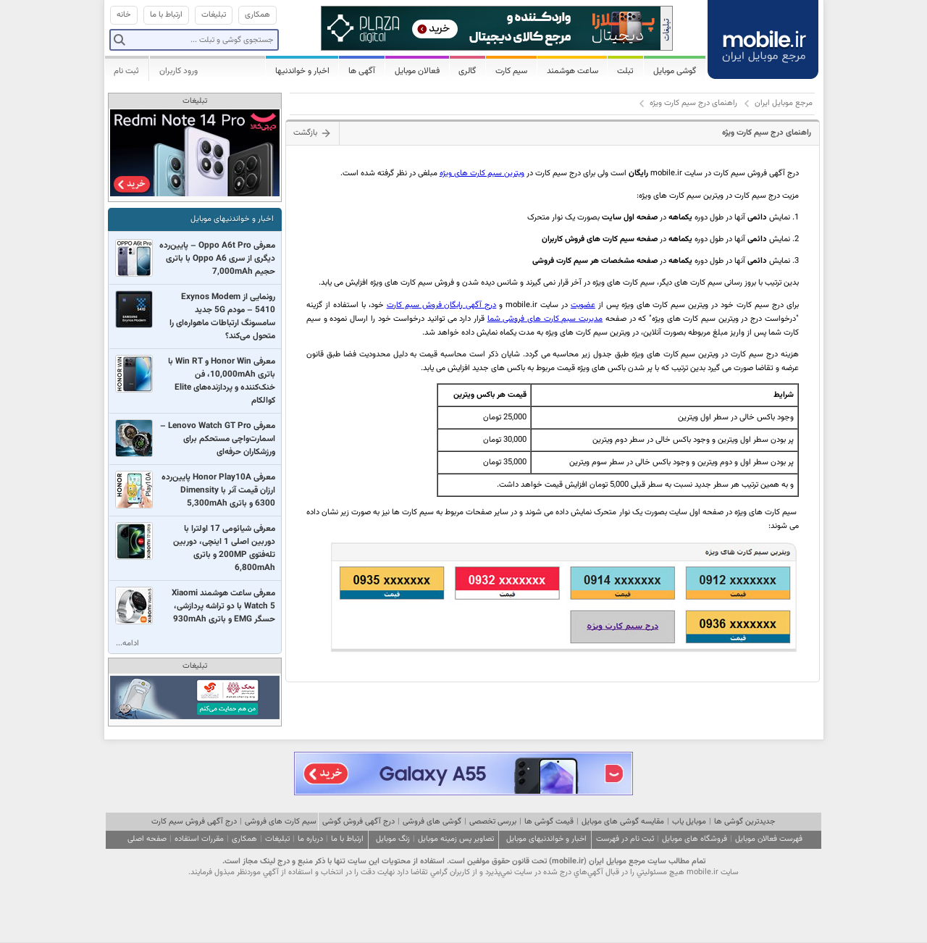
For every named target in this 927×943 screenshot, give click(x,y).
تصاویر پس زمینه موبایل (456, 839)
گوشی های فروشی (432, 822)
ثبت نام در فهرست (625, 839)
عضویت (583, 305)
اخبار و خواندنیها (302, 70)
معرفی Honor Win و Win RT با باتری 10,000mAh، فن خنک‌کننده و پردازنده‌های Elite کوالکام (221, 381)
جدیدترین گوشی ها (744, 822)
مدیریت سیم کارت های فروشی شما (545, 319)
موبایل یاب (689, 822)
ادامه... (127, 643)
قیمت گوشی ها (549, 822)
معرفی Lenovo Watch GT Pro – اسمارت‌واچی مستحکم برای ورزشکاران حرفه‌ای (217, 438)
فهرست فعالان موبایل (768, 839)
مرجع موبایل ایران (784, 103)
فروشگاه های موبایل (694, 839)
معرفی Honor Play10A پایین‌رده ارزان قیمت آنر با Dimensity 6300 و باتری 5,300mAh (218, 490)
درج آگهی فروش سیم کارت (194, 822)
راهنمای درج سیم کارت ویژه (693, 103)
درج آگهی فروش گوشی (358, 822)
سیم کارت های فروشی (280, 822)
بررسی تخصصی (492, 822)
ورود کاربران (178, 70)
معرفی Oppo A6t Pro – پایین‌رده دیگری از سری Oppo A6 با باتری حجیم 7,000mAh (217, 258)
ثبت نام (126, 70)
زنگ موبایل (393, 839)
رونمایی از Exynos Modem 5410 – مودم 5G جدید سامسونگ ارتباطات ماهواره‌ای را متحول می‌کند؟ (222, 316)
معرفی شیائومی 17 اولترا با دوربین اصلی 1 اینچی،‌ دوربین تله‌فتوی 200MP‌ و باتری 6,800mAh (224, 548)
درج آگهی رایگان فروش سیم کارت (442, 305)
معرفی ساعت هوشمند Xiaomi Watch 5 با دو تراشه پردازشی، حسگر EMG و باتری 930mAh (223, 606)
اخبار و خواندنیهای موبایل (232, 219)
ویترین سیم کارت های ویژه (482, 173)
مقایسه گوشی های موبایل (623, 822)
